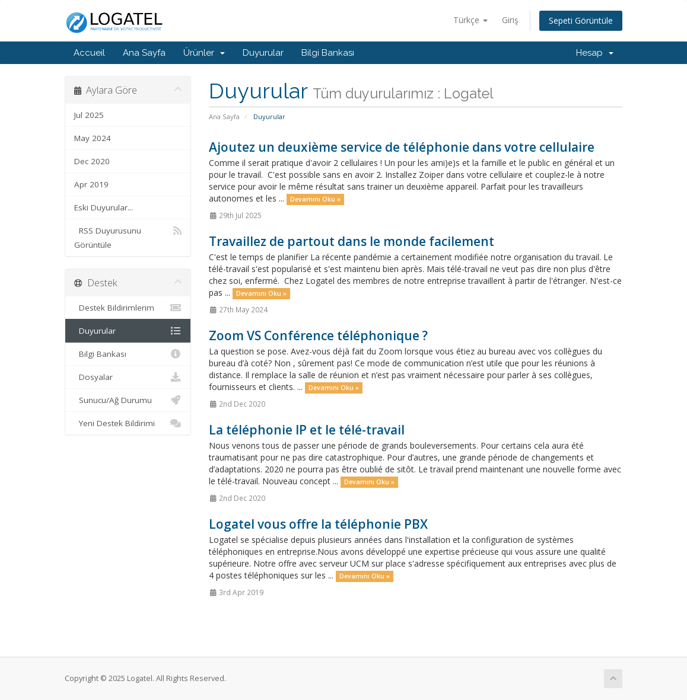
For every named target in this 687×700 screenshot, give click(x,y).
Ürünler (204, 52)
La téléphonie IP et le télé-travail (307, 429)
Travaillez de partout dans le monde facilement (351, 241)
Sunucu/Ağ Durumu (128, 400)
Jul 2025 (89, 115)
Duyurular (263, 52)
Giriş (510, 19)
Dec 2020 (92, 161)
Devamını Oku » (315, 199)
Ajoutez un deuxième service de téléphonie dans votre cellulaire (401, 147)
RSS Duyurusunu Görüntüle (128, 236)
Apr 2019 (91, 184)
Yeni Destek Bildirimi (128, 423)
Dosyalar (128, 377)
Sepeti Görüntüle (581, 20)
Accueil (89, 52)
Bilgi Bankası (327, 52)
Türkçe (470, 19)
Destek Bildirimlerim (128, 308)
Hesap (594, 52)
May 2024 (92, 138)
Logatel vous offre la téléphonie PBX (318, 524)
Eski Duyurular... (103, 207)
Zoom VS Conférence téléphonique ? (318, 335)
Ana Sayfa (144, 52)
